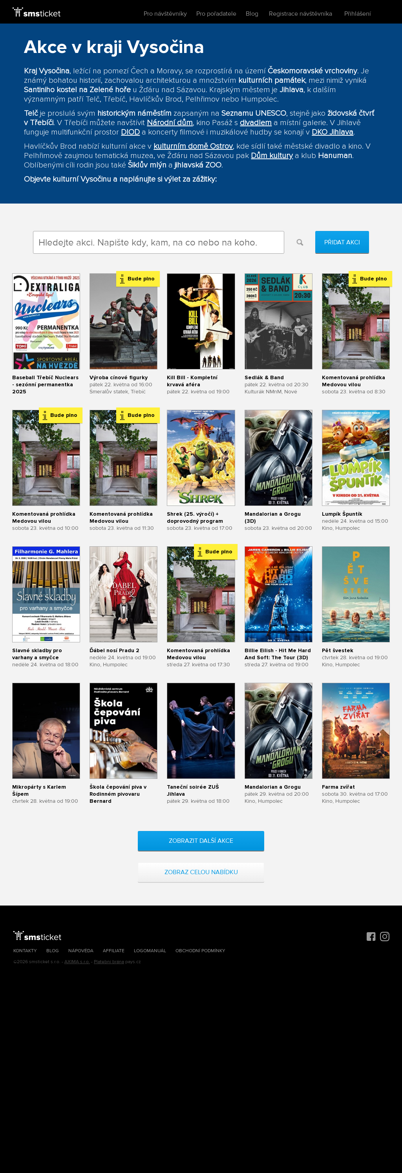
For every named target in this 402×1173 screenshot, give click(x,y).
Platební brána (109, 962)
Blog (252, 14)
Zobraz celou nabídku (201, 872)
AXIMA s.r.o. (77, 962)
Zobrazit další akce (201, 841)
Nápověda (80, 951)
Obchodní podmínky (200, 951)
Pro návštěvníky (165, 14)
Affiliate (113, 951)
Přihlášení (357, 14)
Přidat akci (342, 242)
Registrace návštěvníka (300, 14)
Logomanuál (150, 951)
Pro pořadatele (216, 14)
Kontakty (25, 951)
